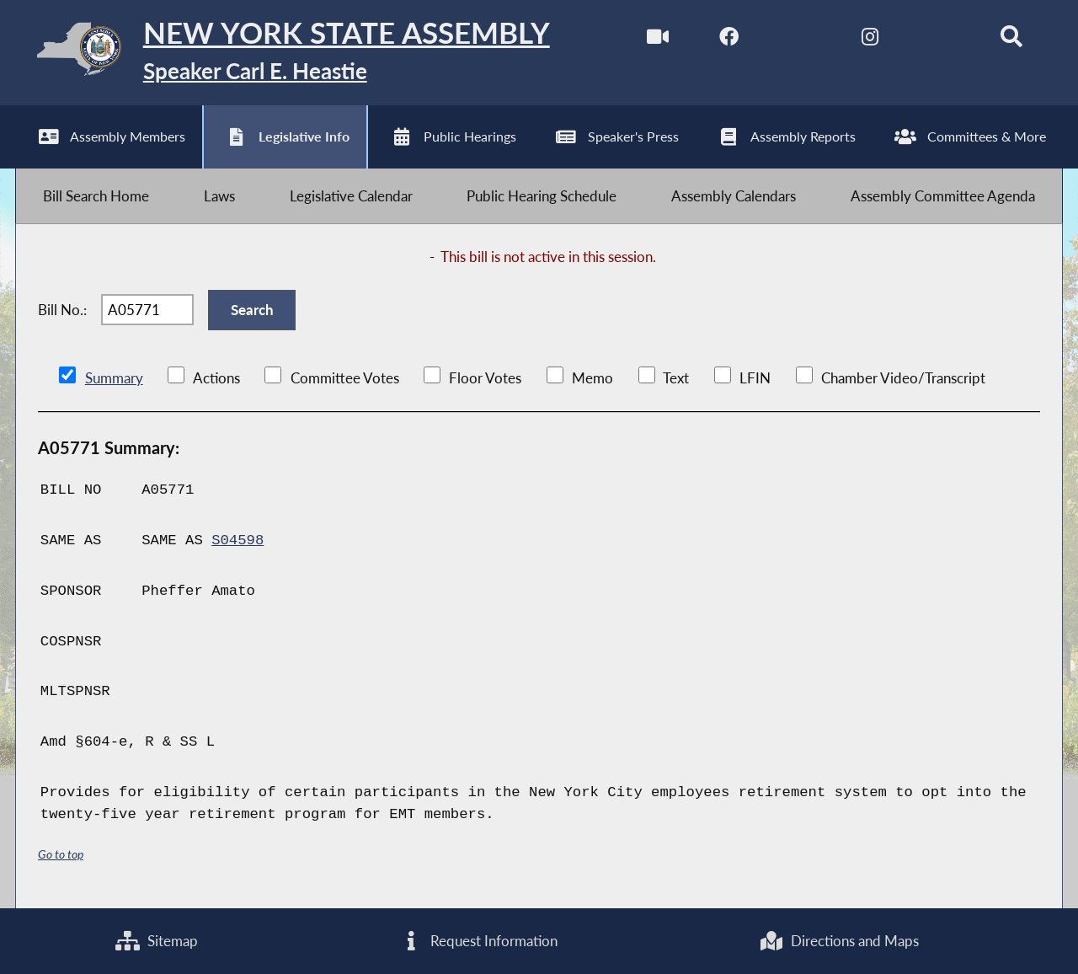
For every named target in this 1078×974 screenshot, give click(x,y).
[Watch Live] (658, 41)
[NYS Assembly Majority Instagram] (870, 41)
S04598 (237, 540)
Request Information (478, 941)
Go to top (60, 854)
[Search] (1011, 41)
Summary (114, 378)
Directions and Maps (839, 941)
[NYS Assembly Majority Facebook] (729, 41)
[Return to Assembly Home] (282, 52)
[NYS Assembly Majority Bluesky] (940, 41)
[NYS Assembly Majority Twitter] (800, 41)
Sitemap (156, 941)
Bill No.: (62, 309)
